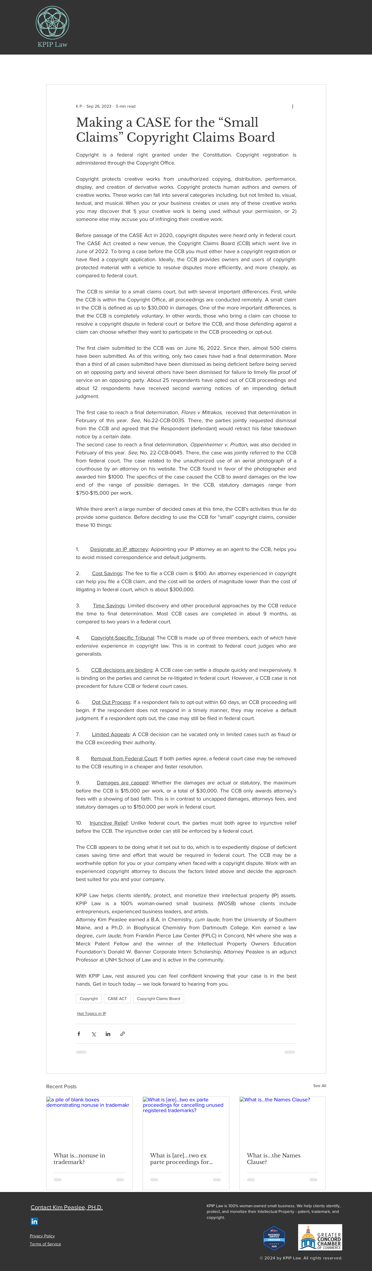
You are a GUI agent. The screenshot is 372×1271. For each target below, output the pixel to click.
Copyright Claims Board (158, 998)
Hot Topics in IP (91, 1013)
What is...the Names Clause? (274, 1158)
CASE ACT (117, 998)
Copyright (89, 998)
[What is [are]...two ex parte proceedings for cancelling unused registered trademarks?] (186, 1121)
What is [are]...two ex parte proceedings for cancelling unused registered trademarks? (181, 1158)
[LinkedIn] (34, 1221)
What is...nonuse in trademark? (79, 1158)
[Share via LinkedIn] (108, 1034)
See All (319, 1085)
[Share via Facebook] (79, 1034)
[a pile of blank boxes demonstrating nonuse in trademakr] (89, 1121)
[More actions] (292, 106)
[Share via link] (122, 1034)
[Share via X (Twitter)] (93, 1034)
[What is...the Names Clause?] (283, 1121)
